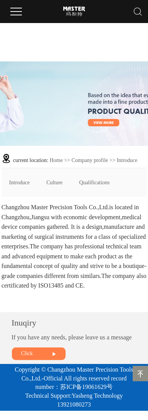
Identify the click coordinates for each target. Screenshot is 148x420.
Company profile (90, 160)
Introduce (19, 182)
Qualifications (94, 182)
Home (56, 160)
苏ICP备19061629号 (86, 387)
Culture (54, 182)
